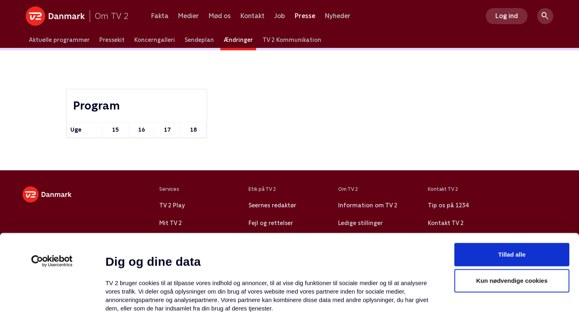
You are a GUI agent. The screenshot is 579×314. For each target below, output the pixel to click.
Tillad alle (512, 181)
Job (279, 16)
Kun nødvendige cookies (512, 207)
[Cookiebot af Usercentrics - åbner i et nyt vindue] (52, 188)
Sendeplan (199, 40)
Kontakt (252, 16)
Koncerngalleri (154, 40)
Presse (305, 16)
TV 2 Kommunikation (292, 40)
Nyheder (338, 16)
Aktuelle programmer (59, 40)
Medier (188, 16)
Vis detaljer (390, 298)
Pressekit (112, 40)
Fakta (159, 16)
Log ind (506, 16)
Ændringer (238, 40)
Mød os (220, 16)
